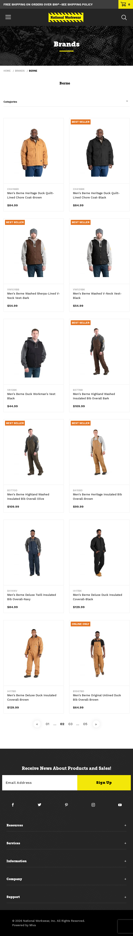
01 (47, 724)
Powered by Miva (24, 925)
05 (85, 724)
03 (70, 724)
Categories (10, 101)
